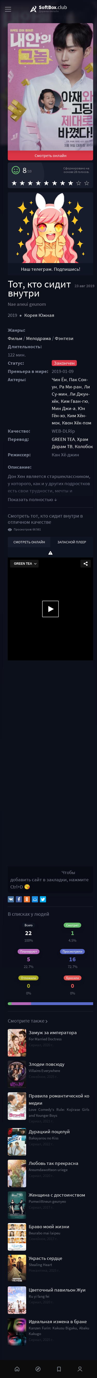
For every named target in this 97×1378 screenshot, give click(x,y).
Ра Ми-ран (70, 387)
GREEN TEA (63, 439)
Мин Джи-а (64, 408)
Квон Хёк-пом (76, 423)
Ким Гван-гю (74, 401)
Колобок (84, 446)
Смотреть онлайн (50, 155)
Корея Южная (39, 315)
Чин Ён (59, 379)
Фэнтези (64, 338)
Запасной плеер (71, 542)
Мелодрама (38, 338)
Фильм (15, 338)
